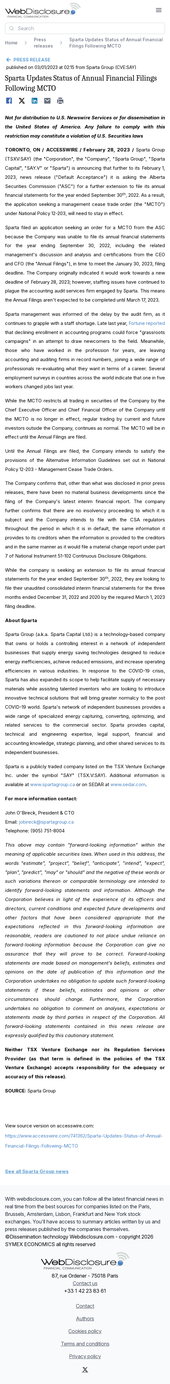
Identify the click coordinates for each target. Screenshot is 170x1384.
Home (11, 42)
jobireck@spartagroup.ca (46, 822)
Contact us (85, 1283)
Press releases (43, 42)
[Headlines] (43, 10)
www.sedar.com (128, 784)
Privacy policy (85, 1356)
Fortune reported (147, 323)
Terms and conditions (85, 1344)
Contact (85, 1306)
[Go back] (85, 59)
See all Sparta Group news (37, 1171)
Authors (85, 1318)
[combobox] (85, 28)
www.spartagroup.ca (52, 784)
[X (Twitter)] (85, 1369)
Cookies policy (85, 1331)
